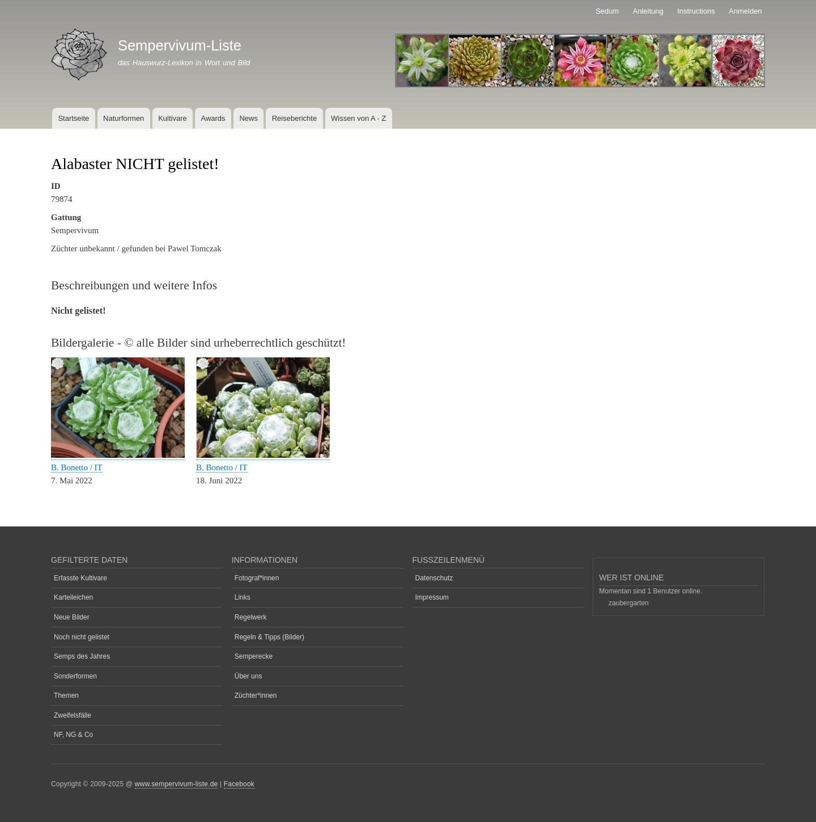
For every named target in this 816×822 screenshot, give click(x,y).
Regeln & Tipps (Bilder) (269, 637)
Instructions (696, 11)
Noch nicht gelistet (81, 637)
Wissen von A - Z (358, 118)
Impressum (432, 597)
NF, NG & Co (73, 735)
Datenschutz (434, 578)
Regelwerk (251, 617)
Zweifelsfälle (72, 715)
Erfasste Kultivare (80, 578)
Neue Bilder (72, 617)
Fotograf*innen (257, 578)
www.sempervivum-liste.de (176, 784)
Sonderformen (75, 676)
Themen (66, 695)
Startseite (73, 118)
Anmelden (745, 11)
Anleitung (648, 11)
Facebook (239, 784)
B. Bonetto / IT (77, 467)
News (248, 118)
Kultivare (172, 118)
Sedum (607, 11)
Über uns (248, 676)
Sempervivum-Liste (179, 45)
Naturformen (123, 118)
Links (242, 597)
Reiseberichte (294, 118)
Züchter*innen (256, 695)
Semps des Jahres (82, 656)
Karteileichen (73, 597)
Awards (213, 118)
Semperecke (254, 656)
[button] (118, 455)
